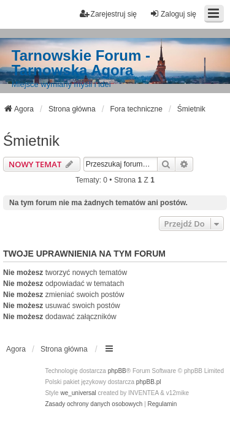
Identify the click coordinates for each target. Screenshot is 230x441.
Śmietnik (31, 140)
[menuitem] (93, 404)
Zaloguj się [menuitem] (173, 13)
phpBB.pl (148, 382)
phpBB (117, 371)
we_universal (78, 393)
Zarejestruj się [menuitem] (108, 13)
